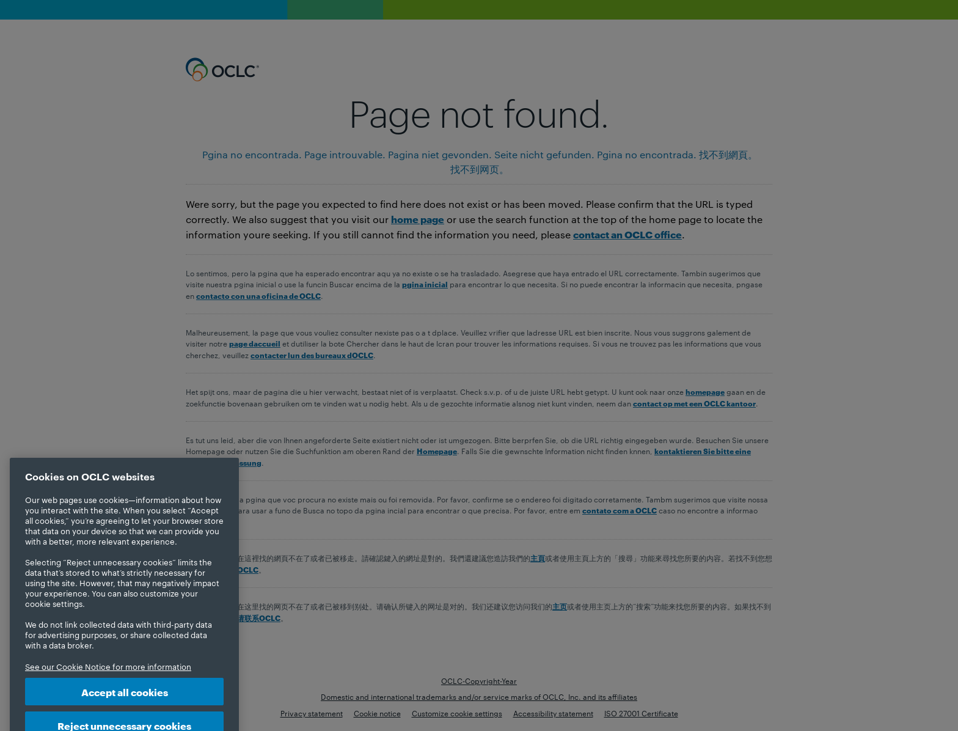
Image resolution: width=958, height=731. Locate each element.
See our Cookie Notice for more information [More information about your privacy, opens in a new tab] (108, 675)
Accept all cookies (124, 701)
